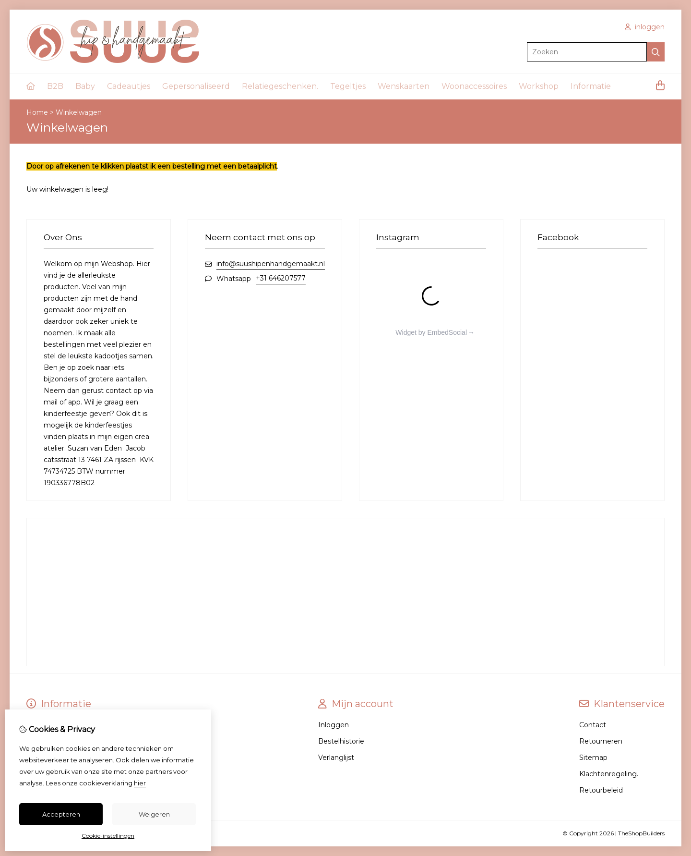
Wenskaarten (403, 86)
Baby (85, 86)
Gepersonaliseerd (196, 86)
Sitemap (593, 757)
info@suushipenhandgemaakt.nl (270, 263)
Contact (592, 725)
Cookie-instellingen (108, 835)
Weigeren (154, 814)
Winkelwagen (79, 112)
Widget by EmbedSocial (431, 332)
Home (37, 112)
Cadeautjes (128, 86)
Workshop (539, 86)
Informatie (591, 86)
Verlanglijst (336, 757)
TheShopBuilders (641, 833)
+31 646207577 (281, 278)
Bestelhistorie (341, 741)
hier (140, 783)
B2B (55, 86)
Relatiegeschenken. (280, 86)
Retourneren (600, 741)
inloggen (645, 27)
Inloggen (333, 725)
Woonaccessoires (474, 86)
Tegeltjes (348, 86)
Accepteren (61, 814)
